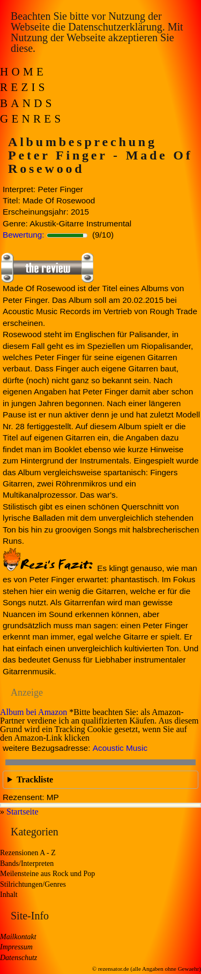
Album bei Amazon (33, 712)
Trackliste (35, 779)
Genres (32, 118)
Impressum (16, 947)
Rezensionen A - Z (28, 853)
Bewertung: (23, 234)
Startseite (22, 811)
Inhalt (9, 895)
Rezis (24, 87)
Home (23, 71)
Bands (27, 103)
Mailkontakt (18, 937)
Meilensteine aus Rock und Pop (47, 874)
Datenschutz (18, 958)
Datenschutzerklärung (115, 27)
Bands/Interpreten (27, 863)
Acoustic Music (120, 747)
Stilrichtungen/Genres (33, 884)
